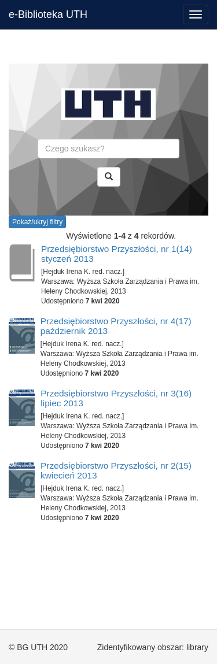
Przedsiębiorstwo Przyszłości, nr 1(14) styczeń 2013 (116, 254)
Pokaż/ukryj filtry (37, 222)
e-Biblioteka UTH (48, 14)
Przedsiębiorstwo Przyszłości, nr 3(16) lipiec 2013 (116, 398)
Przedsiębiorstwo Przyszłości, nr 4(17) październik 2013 (116, 326)
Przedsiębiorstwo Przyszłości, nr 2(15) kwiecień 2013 (116, 470)
